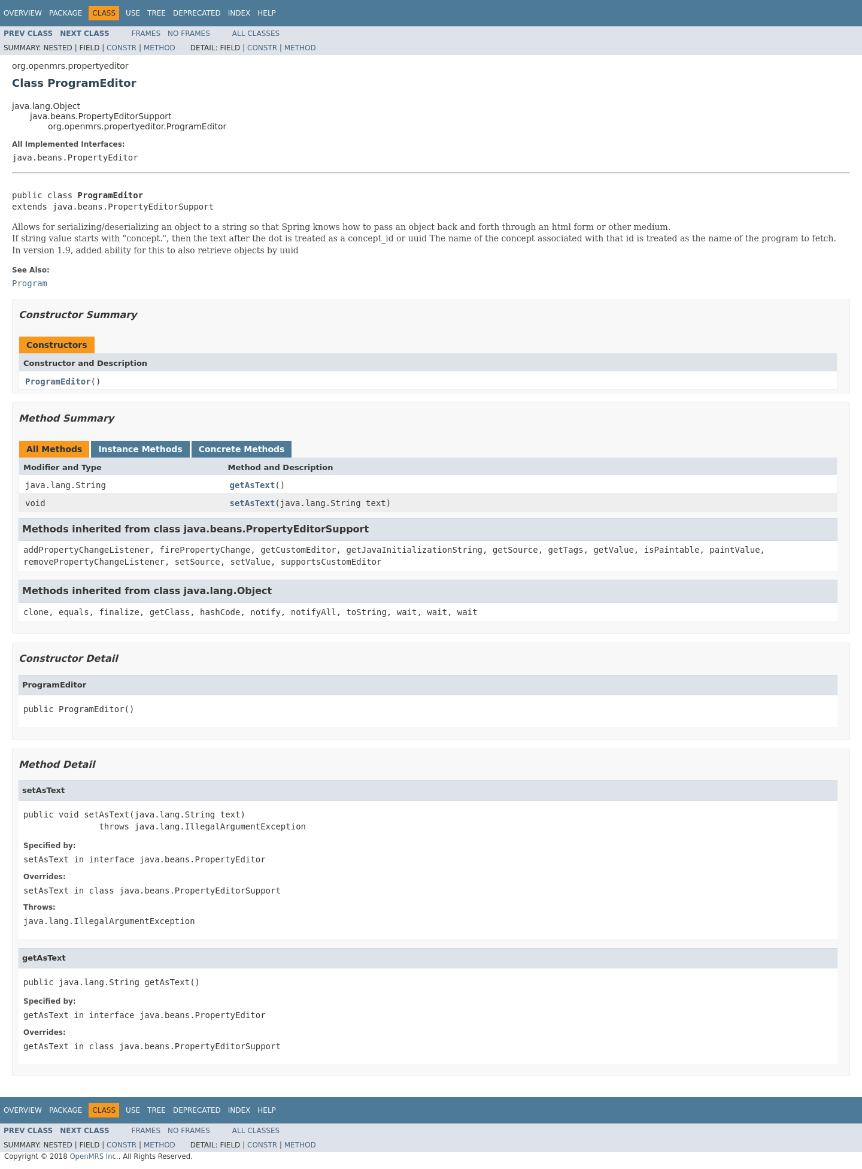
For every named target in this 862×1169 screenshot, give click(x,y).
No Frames (189, 33)
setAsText (252, 503)
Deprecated (197, 13)
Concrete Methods (242, 449)
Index (239, 13)
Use (133, 13)
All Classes (256, 33)
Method (159, 48)
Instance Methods (140, 449)
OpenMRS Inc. (93, 1156)
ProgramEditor (58, 381)
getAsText (252, 485)
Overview (23, 13)
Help (266, 13)
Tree (156, 13)
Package (65, 13)
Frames (146, 33)
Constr (121, 48)
